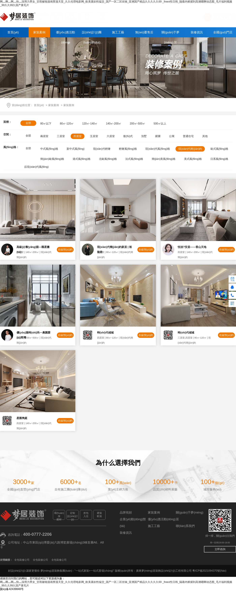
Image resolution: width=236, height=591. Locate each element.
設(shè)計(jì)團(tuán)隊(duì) (91, 34)
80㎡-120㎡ (67, 123)
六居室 (111, 136)
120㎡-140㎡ (90, 123)
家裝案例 (39, 32)
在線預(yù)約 (65, 250)
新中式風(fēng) (75, 148)
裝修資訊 (197, 32)
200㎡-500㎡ (137, 123)
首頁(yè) (13, 32)
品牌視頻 (126, 512)
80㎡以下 (45, 123)
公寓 (171, 136)
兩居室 (44, 136)
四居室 (77, 136)
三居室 (61, 136)
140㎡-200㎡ (113, 123)
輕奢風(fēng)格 (128, 148)
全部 (28, 123)
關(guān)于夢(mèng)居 (170, 34)
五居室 (94, 136)
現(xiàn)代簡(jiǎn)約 (190, 148)
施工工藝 (118, 32)
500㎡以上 (160, 123)
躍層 (157, 136)
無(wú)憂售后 (144, 32)
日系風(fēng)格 (219, 158)
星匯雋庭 (22, 419)
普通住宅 (188, 136)
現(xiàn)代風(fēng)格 (157, 148)
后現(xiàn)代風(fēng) (36, 166)
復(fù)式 (128, 136)
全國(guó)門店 (222, 32)
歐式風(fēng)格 (219, 148)
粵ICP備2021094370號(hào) (209, 570)
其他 (205, 136)
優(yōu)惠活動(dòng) (65, 34)
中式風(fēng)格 (49, 148)
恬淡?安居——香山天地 (192, 248)
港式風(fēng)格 (82, 158)
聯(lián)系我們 (185, 526)
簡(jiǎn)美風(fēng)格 (163, 158)
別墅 (144, 136)
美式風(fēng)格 (193, 158)
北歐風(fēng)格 (108, 158)
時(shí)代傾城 (105, 333)
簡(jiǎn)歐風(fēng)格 (52, 158)
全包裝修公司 (22, 559)
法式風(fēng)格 (134, 158)
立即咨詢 (220, 549)
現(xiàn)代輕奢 (102, 148)
